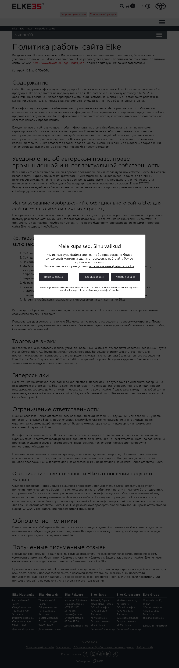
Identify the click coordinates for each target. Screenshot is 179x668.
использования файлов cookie (111, 266)
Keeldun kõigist (94, 276)
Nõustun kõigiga (125, 276)
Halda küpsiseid (53, 276)
